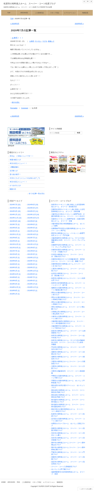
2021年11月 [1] (32, 244)
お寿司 (31, 41)
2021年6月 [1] (32, 251)
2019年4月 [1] (32, 280)
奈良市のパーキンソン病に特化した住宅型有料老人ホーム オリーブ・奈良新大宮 (68, 206)
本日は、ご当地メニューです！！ (22, 156)
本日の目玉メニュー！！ (18, 163)
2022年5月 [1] (14, 241)
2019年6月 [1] (14, 280)
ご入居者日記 (39, 13)
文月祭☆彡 (14, 171)
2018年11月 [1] (32, 287)
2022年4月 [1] (32, 241)
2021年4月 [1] (14, 254)
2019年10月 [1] (15, 274)
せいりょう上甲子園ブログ (60, 469)
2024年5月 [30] (15, 208)
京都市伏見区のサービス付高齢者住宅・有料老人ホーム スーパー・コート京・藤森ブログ (68, 260)
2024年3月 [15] (15, 211)
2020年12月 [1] (32, 257)
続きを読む (16, 102)
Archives (24, 13)
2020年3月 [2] (14, 267)
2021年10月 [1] (15, 248)
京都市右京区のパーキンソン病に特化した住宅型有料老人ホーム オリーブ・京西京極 (68, 210)
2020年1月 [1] (14, 271)
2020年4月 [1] (32, 264)
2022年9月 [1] (14, 238)
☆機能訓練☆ (14, 167)
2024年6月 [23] (32, 204)
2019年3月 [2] (14, 284)
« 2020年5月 (14, 24)
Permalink (13, 108)
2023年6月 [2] (32, 224)
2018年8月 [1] (14, 290)
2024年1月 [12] (15, 214)
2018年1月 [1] (14, 294)
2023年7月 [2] (14, 224)
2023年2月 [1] (14, 231)
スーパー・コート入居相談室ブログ (64, 466)
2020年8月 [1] (14, 261)
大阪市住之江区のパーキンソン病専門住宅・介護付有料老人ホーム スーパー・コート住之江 (68, 215)
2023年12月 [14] (33, 214)
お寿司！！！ (18, 38)
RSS (18, 482)
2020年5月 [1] (14, 264)
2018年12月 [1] (15, 287)
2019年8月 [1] (14, 277)
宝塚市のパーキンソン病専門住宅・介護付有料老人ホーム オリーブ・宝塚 (68, 220)
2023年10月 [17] (33, 218)
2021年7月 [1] (14, 251)
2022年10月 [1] (32, 234)
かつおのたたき (15, 185)
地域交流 (85, 13)
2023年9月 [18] (15, 221)
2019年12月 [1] (32, 271)
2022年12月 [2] (32, 231)
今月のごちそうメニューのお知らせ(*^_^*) (25, 178)
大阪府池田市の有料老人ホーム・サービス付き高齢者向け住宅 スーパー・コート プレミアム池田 (68, 240)
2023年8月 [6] (32, 221)
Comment (24, 108)
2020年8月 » (79, 24)
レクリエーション (70, 13)
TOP (12, 18)
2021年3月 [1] (32, 254)
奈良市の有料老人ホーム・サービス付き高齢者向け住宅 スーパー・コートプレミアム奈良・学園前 (68, 342)
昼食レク (51, 41)
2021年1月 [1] (14, 257)
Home (3, 482)
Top (8, 13)
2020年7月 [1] (32, 261)
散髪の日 (13, 189)
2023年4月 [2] (32, 228)
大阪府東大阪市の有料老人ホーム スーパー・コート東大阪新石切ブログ (68, 322)
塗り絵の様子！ (15, 174)
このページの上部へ (86, 489)
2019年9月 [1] (32, 274)
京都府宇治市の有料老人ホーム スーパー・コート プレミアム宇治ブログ (68, 246)
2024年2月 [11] (32, 211)
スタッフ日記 (54, 13)
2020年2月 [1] (32, 267)
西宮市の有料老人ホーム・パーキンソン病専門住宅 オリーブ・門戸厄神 (68, 234)
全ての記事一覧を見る (37, 193)
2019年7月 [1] (32, 277)
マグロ (44, 41)
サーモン (38, 41)
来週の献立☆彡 (15, 160)
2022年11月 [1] (15, 234)
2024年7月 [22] (15, 204)
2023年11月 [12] (15, 218)
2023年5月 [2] (14, 228)
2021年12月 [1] (15, 244)
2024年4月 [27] (32, 208)
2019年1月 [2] (32, 284)
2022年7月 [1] (32, 238)
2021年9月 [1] (32, 248)
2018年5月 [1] (32, 290)
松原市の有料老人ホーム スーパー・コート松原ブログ (30, 3)
